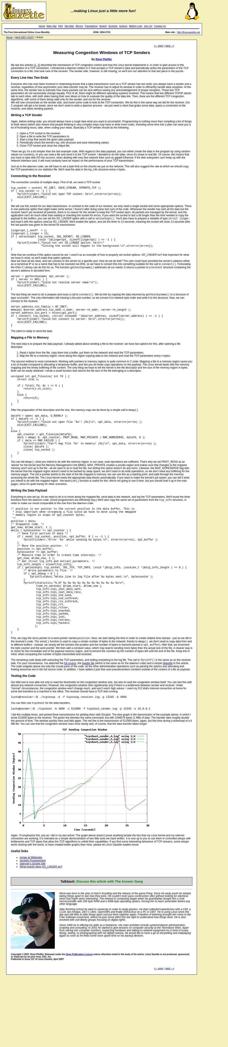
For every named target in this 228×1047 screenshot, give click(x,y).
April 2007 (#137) (24, 37)
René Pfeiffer (104, 59)
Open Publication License (79, 1021)
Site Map (69, 26)
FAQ (60, 26)
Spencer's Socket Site (32, 930)
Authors (123, 26)
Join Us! (148, 26)
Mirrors (79, 26)
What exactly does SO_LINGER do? (41, 933)
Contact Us (160, 26)
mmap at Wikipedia (31, 924)
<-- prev (158, 45)
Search (103, 26)
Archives (113, 26)
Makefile (168, 728)
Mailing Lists (135, 26)
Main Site (52, 26)
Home (42, 26)
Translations (91, 26)
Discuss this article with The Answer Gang (109, 948)
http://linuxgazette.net (188, 32)
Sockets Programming (33, 927)
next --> (169, 45)
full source (70, 728)
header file (88, 728)
